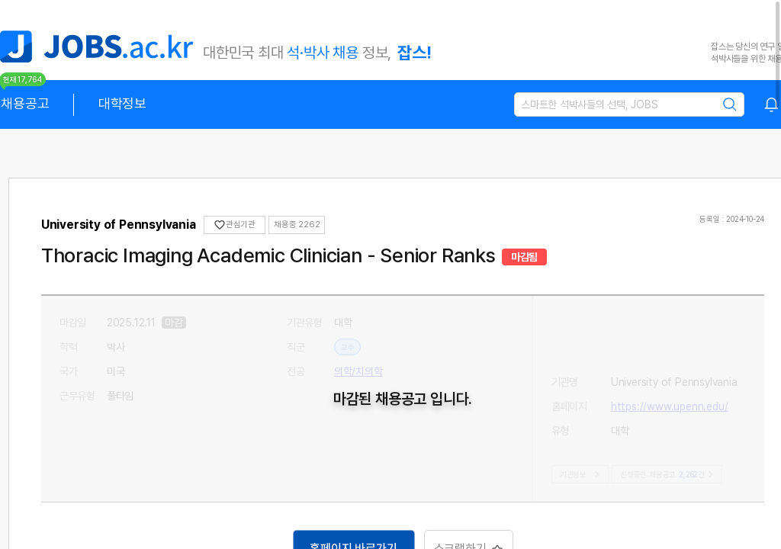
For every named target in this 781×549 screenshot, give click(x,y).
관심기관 (241, 225)
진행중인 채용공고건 (658, 474)
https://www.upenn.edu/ (666, 347)
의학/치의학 (360, 371)
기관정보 (578, 474)
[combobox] (772, 104)
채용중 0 (296, 225)
